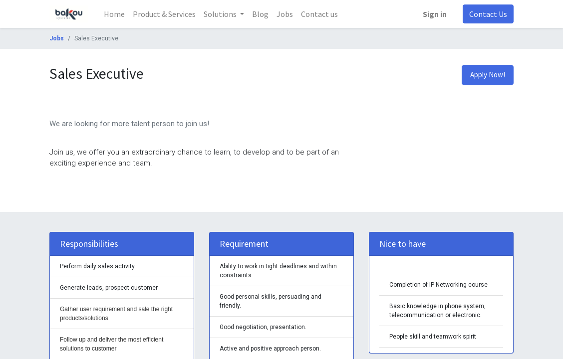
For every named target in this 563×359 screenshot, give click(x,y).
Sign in (435, 14)
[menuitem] (114, 14)
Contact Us (488, 14)
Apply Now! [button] (487, 74)
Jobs (56, 38)
